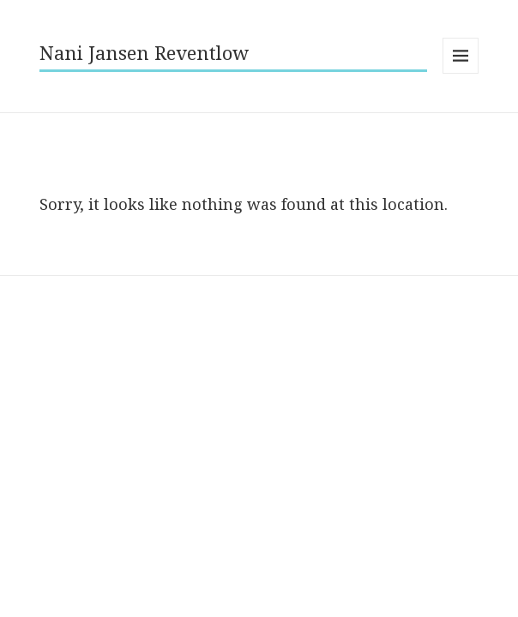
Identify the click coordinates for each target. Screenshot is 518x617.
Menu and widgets (461, 73)
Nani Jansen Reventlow (144, 52)
